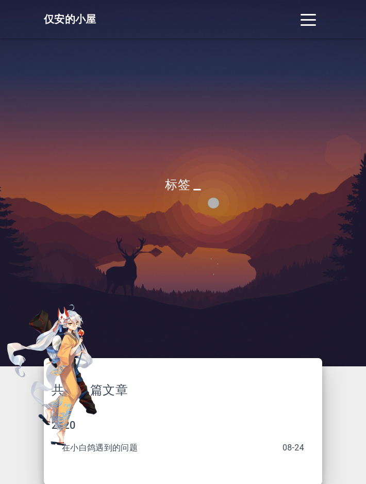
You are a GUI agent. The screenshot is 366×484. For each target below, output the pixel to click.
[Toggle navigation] (308, 19)
